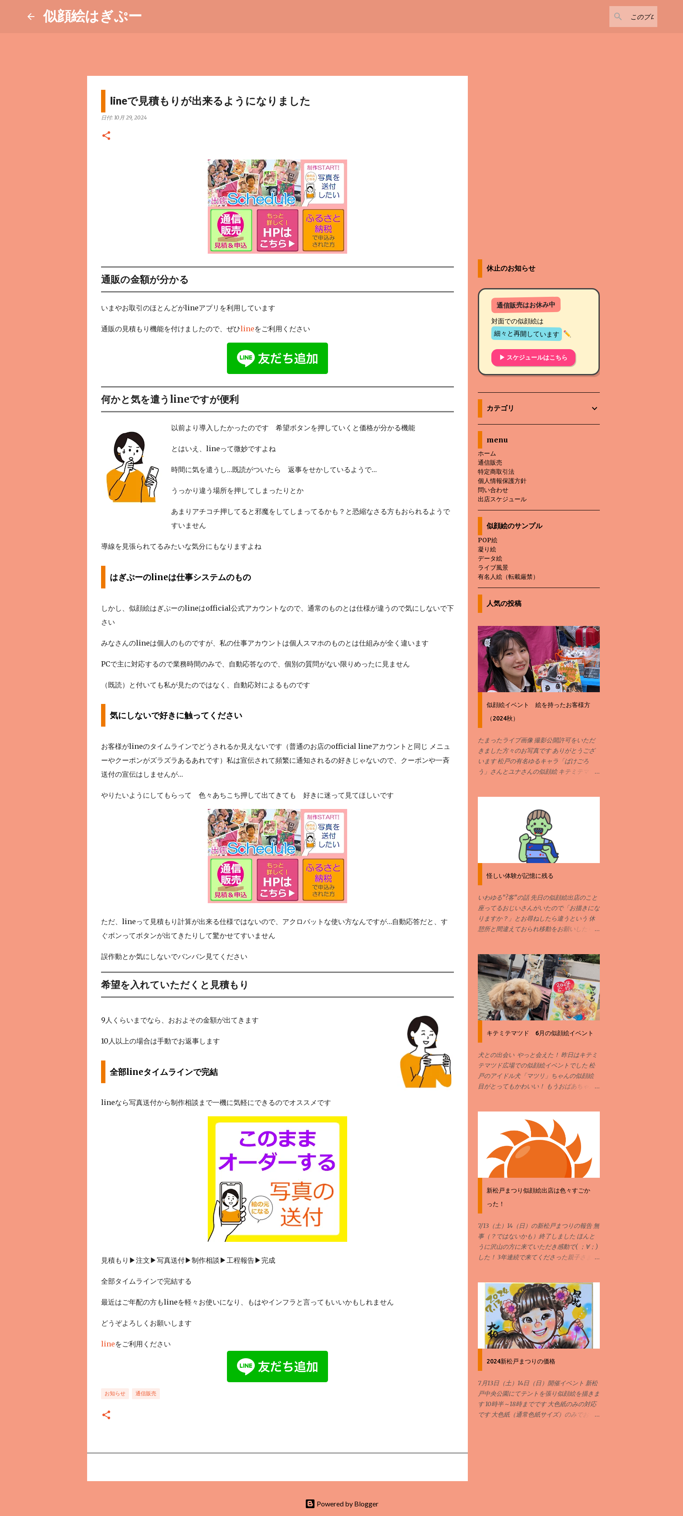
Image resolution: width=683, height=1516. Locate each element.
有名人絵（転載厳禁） (508, 577)
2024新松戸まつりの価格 (521, 1361)
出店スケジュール (502, 499)
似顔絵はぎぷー (92, 15)
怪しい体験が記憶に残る (520, 875)
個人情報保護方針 (502, 481)
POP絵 (487, 540)
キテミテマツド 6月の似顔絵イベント (540, 1033)
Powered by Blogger (342, 1503)
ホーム (487, 453)
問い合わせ (493, 490)
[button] (106, 136)
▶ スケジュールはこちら (533, 357)
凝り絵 (487, 549)
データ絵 (490, 558)
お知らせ (115, 1393)
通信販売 (145, 1393)
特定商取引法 (496, 472)
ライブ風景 (493, 567)
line (247, 328)
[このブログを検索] (611, 16)
